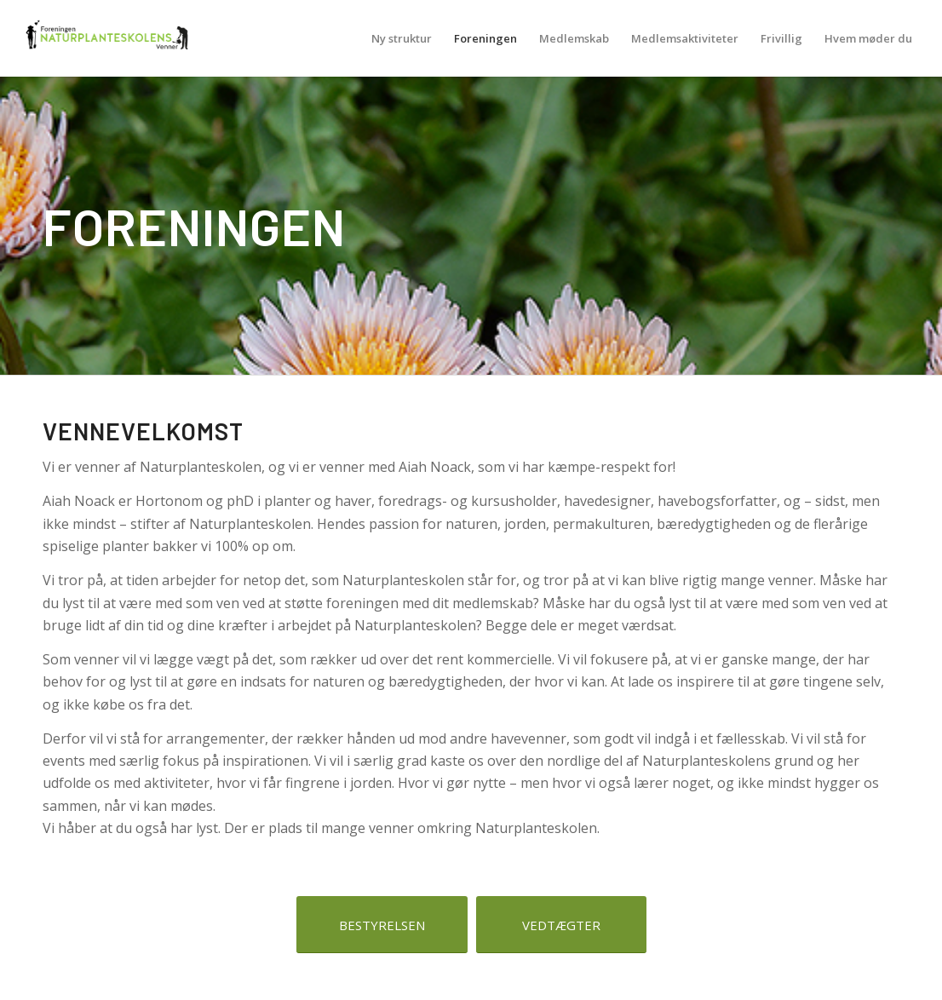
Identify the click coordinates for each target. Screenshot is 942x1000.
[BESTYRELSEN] (382, 924)
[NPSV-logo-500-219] (106, 38)
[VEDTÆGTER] (561, 924)
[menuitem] (401, 38)
